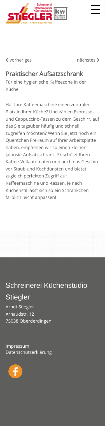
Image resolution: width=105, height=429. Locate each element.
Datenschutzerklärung (29, 352)
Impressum (17, 346)
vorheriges (19, 60)
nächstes (88, 60)
